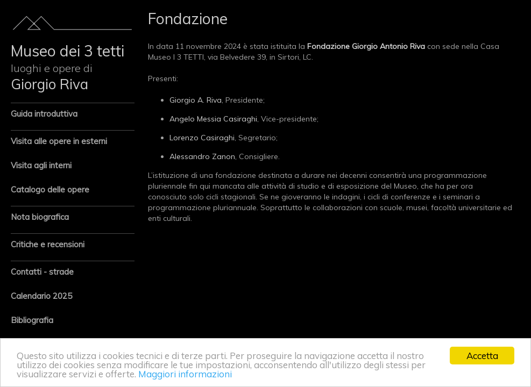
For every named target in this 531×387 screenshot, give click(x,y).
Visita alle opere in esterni (59, 141)
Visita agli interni (41, 165)
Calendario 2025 (41, 296)
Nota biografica (40, 217)
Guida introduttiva (44, 114)
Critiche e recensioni (47, 244)
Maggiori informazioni (185, 373)
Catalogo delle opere (50, 189)
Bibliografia (32, 320)
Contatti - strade (42, 272)
